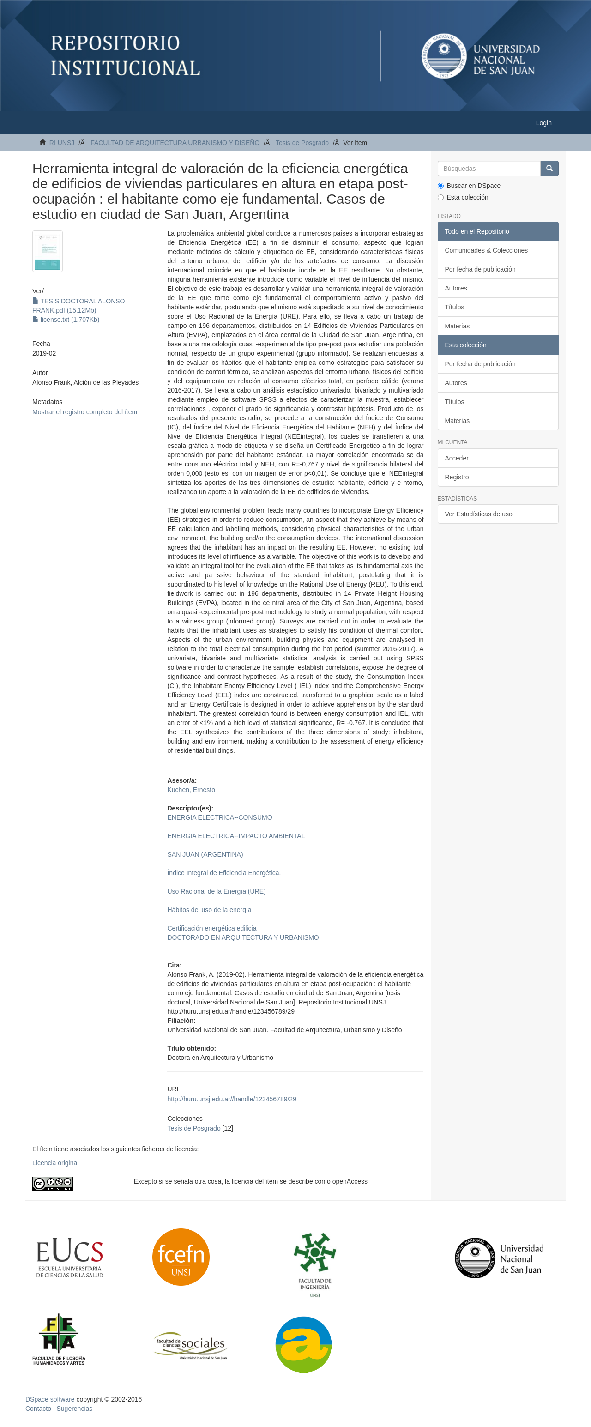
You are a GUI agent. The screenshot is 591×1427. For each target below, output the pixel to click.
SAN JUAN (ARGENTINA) (205, 854)
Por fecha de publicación (480, 269)
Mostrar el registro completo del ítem (84, 412)
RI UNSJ (61, 142)
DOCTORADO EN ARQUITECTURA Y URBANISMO (243, 937)
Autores (456, 288)
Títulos (454, 307)
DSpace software (50, 1399)
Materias (457, 326)
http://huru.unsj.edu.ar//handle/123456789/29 (231, 1099)
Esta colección (463, 197)
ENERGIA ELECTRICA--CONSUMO (219, 817)
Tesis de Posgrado (302, 142)
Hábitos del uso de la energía (209, 909)
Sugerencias (74, 1408)
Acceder (457, 458)
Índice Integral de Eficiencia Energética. (224, 873)
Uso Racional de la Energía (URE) (216, 891)
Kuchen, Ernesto (191, 789)
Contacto (38, 1408)
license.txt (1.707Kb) (66, 319)
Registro (457, 477)
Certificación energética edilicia (211, 928)
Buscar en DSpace (469, 185)
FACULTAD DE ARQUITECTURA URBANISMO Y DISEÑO (174, 142)
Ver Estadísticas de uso (479, 514)
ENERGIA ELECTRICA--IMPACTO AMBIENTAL (236, 836)
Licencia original (55, 1163)
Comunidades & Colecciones (486, 250)
